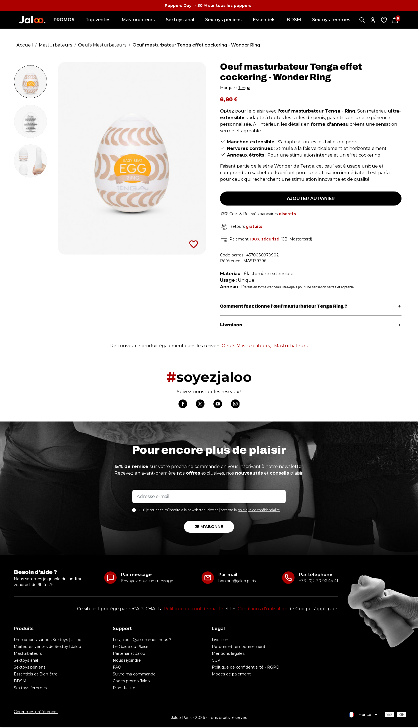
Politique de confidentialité (193, 609)
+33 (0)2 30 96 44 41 (318, 581)
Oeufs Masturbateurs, (246, 345)
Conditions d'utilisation (262, 609)
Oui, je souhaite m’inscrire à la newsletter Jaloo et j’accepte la (209, 511)
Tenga (244, 87)
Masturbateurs (291, 345)
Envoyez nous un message (147, 581)
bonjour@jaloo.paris (237, 581)
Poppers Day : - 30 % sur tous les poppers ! (209, 5)
